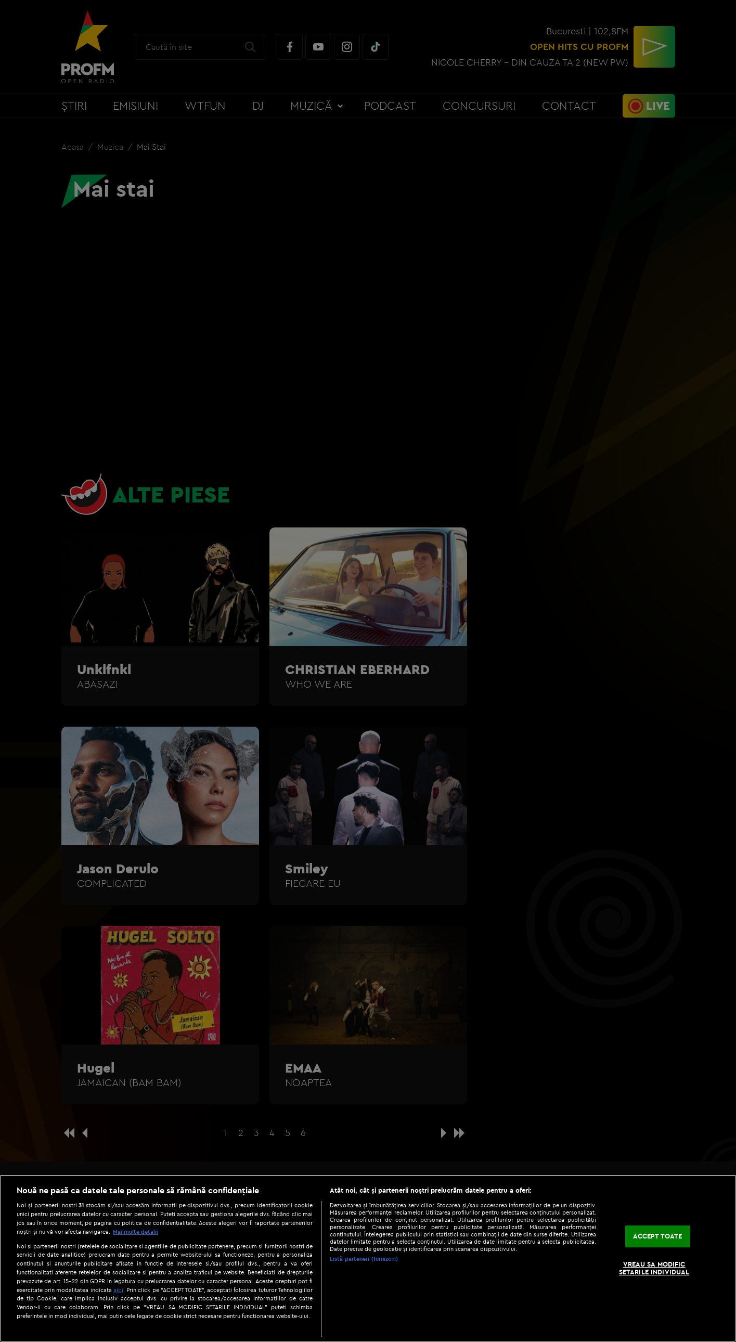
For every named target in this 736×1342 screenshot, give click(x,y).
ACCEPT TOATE (657, 1236)
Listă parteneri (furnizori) (364, 1258)
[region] (368, 1258)
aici (118, 1290)
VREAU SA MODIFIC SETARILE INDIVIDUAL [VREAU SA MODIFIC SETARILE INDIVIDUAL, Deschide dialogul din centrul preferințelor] (654, 1268)
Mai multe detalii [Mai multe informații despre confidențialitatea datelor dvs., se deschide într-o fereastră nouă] (135, 1231)
